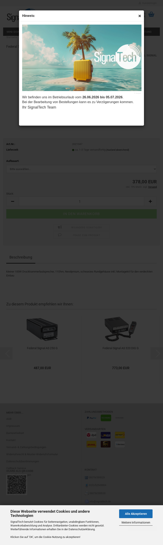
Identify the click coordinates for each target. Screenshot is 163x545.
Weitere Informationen (135, 522)
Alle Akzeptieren (136, 513)
